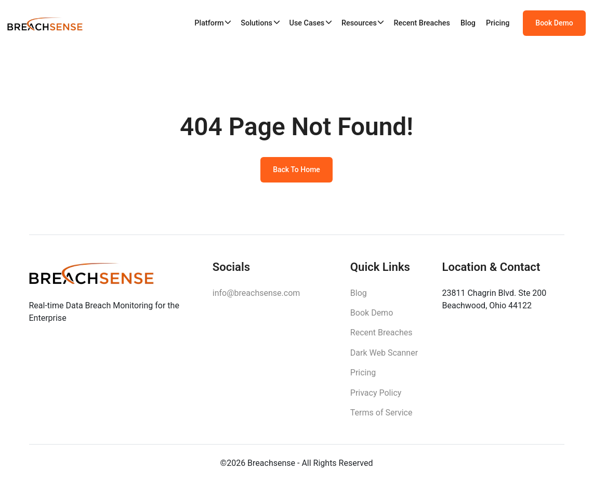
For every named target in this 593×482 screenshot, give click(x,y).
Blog (468, 23)
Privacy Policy (376, 393)
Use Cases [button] (306, 23)
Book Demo (554, 23)
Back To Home (296, 169)
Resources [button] (359, 23)
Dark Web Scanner (384, 353)
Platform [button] (208, 23)
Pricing (497, 23)
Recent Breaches (421, 23)
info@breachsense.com (256, 293)
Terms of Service (381, 413)
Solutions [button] (256, 23)
